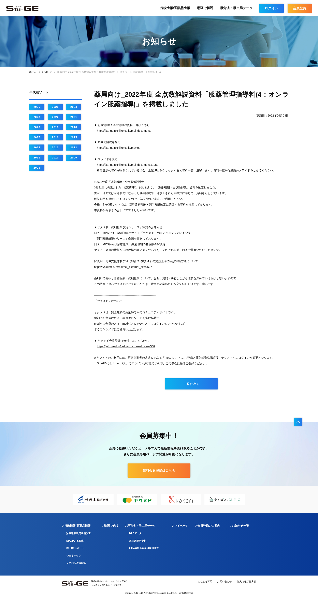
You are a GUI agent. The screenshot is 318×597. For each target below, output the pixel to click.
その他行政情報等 (76, 563)
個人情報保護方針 (246, 581)
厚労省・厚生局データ (236, 8)
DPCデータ (135, 533)
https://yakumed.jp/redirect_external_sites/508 (126, 346)
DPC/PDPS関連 (75, 540)
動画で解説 (205, 8)
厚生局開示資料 (137, 540)
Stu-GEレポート (75, 548)
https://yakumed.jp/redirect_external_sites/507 (123, 267)
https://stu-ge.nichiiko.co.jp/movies (118, 147)
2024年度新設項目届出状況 (144, 548)
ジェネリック (73, 555)
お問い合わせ (224, 581)
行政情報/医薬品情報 (175, 8)
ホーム (33, 72)
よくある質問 (205, 581)
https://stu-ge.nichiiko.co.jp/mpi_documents (124, 130)
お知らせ (47, 72)
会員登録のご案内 (208, 525)
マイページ (181, 525)
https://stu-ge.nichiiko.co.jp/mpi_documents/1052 (127, 164)
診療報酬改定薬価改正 (78, 533)
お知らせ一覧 (240, 525)
